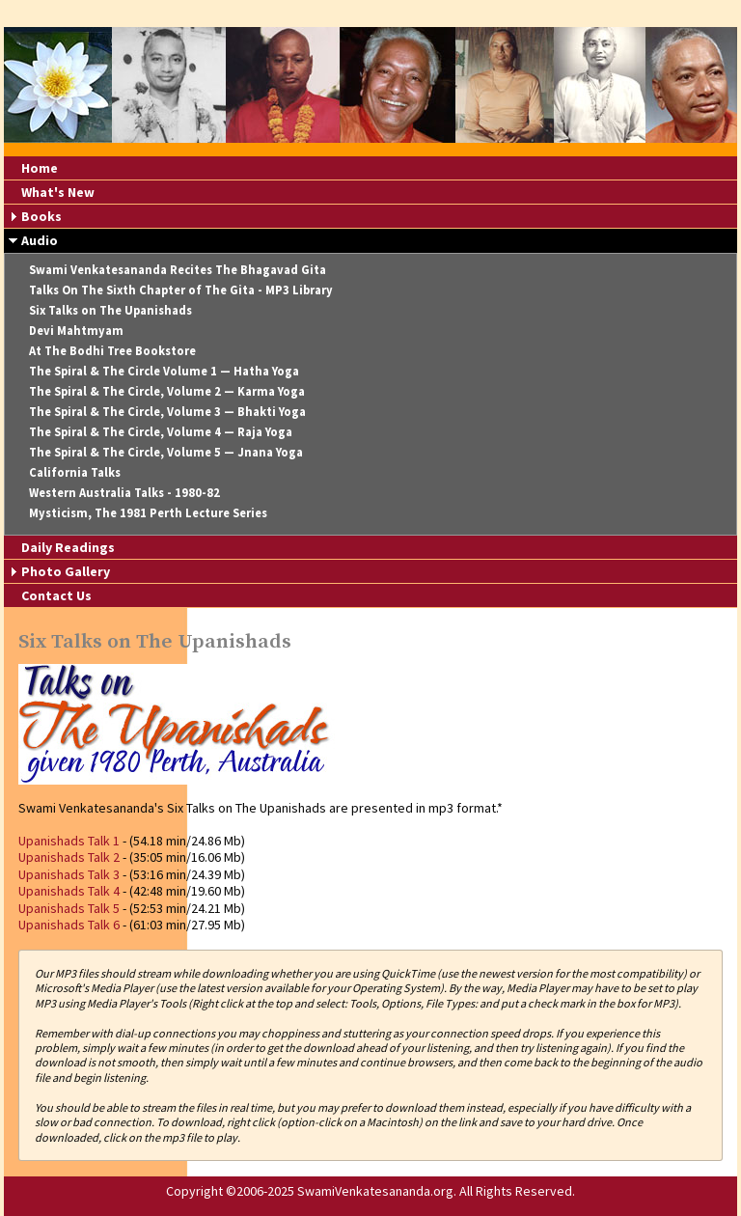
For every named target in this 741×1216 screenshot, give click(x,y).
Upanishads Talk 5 (69, 908)
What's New (58, 192)
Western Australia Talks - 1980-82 (124, 492)
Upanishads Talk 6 (69, 924)
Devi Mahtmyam (76, 330)
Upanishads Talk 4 (69, 890)
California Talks (75, 472)
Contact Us (56, 595)
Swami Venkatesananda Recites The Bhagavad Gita (177, 270)
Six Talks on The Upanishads (110, 310)
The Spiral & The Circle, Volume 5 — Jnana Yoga (166, 452)
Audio (39, 240)
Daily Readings (68, 547)
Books (41, 216)
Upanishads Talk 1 (69, 840)
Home (39, 168)
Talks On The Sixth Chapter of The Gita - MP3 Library (181, 290)
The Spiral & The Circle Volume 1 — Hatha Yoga (164, 371)
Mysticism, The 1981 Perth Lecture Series (148, 513)
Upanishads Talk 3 (69, 874)
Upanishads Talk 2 (69, 857)
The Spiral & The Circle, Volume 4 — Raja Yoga (160, 432)
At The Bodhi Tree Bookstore (112, 351)
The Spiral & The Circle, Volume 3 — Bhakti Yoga (167, 411)
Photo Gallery (65, 571)
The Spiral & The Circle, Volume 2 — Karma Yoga (167, 391)
